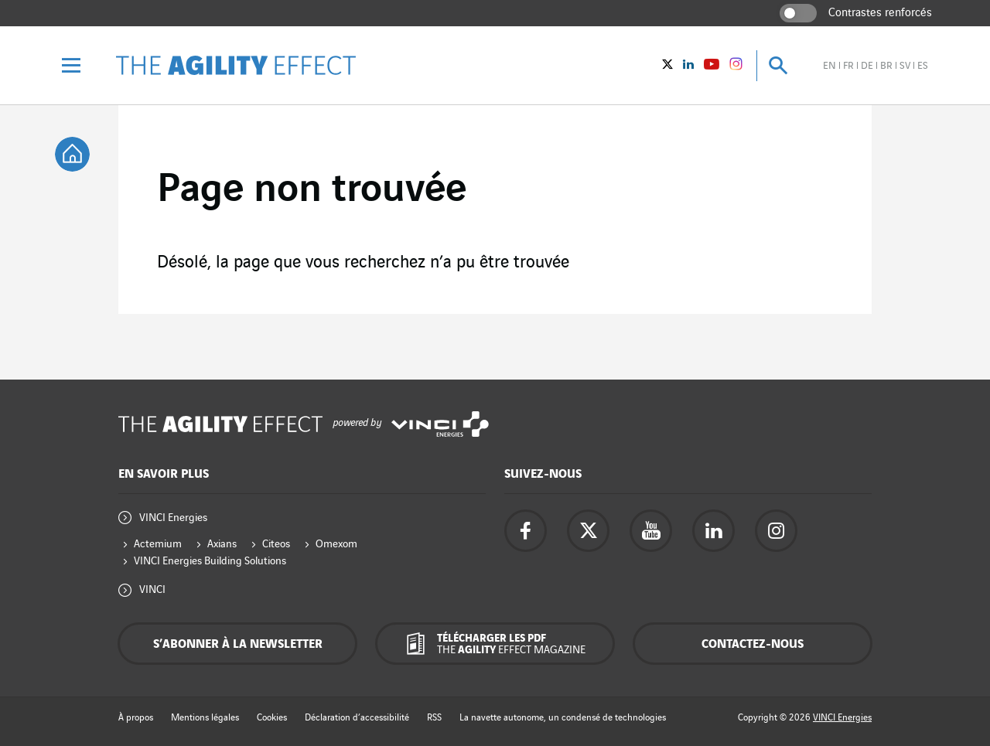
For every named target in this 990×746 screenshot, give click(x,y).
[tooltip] (72, 154)
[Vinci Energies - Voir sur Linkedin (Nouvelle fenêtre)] (688, 65)
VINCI (152, 589)
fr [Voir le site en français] (848, 65)
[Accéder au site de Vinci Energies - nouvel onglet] (440, 424)
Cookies (272, 718)
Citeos (276, 544)
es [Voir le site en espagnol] (922, 65)
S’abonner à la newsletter (238, 644)
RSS (434, 718)
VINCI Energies (173, 517)
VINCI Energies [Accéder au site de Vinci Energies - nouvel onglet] (842, 718)
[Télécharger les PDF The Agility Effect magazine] (495, 643)
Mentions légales (205, 718)
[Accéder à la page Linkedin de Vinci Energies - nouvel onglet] (713, 530)
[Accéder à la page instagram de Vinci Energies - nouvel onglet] (776, 530)
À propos (135, 718)
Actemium (158, 544)
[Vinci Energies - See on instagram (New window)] (735, 66)
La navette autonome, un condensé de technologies (562, 718)
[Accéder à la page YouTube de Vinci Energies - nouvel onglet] (651, 530)
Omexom (336, 544)
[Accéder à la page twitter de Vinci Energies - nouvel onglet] (588, 530)
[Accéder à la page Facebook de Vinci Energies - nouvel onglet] (525, 530)
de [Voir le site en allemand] (867, 65)
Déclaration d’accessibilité (357, 718)
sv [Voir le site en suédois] (905, 65)
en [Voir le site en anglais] (829, 65)
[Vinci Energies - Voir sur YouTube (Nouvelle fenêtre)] (711, 65)
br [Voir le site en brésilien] (886, 65)
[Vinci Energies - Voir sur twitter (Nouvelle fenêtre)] (667, 65)
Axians (222, 544)
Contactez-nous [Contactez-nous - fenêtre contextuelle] (753, 644)
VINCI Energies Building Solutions (210, 561)
